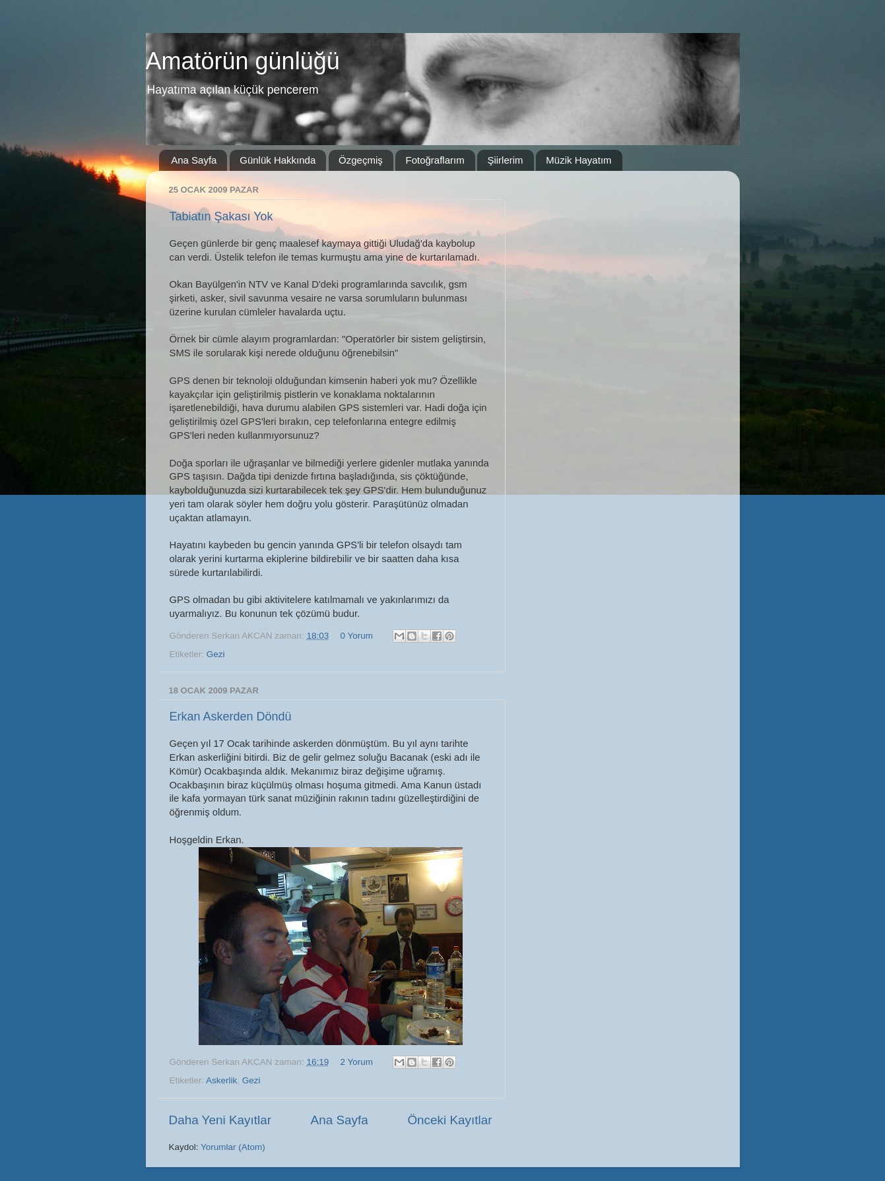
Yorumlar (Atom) (233, 1147)
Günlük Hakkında (277, 160)
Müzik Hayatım (578, 160)
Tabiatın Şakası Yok (221, 216)
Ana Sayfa (193, 160)
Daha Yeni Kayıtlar (220, 1120)
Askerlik (221, 1080)
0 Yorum (356, 636)
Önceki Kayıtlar (449, 1120)
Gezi (216, 654)
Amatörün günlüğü (243, 61)
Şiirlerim (505, 160)
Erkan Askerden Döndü (231, 716)
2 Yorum (356, 1062)
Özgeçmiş (361, 160)
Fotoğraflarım (434, 160)
